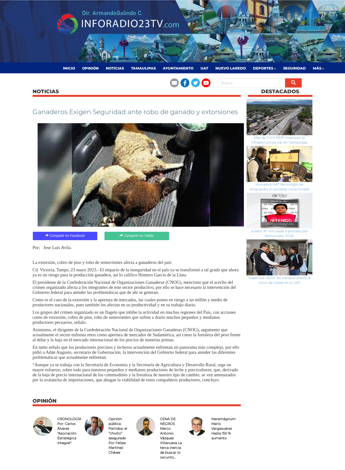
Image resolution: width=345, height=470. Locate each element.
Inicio (69, 68)
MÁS (318, 68)
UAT (204, 68)
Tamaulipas (143, 68)
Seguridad (294, 68)
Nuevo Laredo (230, 68)
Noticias (115, 68)
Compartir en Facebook (65, 236)
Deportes (264, 68)
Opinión (90, 68)
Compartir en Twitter (137, 236)
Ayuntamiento (178, 68)
